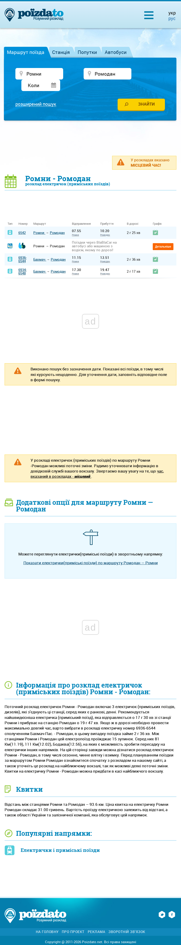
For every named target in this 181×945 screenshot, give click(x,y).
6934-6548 (22, 261)
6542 (22, 221)
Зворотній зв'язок (126, 921)
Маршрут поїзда (25, 52)
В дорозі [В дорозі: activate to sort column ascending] (132, 213)
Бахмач (39, 248)
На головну (47, 921)
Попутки (87, 52)
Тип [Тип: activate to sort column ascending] (10, 213)
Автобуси (116, 52)
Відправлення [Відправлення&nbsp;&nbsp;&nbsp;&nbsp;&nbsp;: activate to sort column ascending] (83, 213)
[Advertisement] (90, 127)
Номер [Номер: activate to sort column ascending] (23, 213)
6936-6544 (22, 248)
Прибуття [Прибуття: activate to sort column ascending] (106, 213)
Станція (61, 52)
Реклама (96, 921)
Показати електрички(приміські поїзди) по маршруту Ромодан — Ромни (90, 552)
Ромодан (57, 221)
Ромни (39, 221)
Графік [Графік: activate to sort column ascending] (157, 213)
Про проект (73, 921)
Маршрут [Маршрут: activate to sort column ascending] (39, 213)
